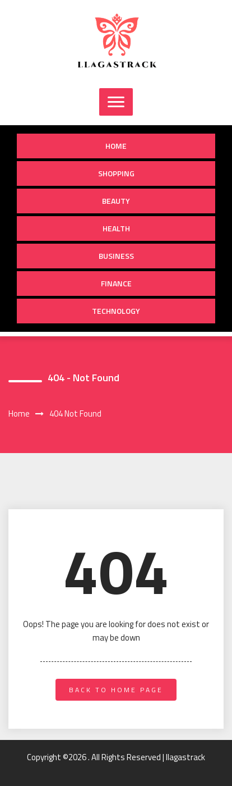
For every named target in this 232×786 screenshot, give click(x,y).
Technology (116, 311)
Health (116, 228)
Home (116, 146)
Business (116, 256)
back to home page (116, 689)
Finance (116, 283)
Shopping (116, 173)
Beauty (116, 201)
